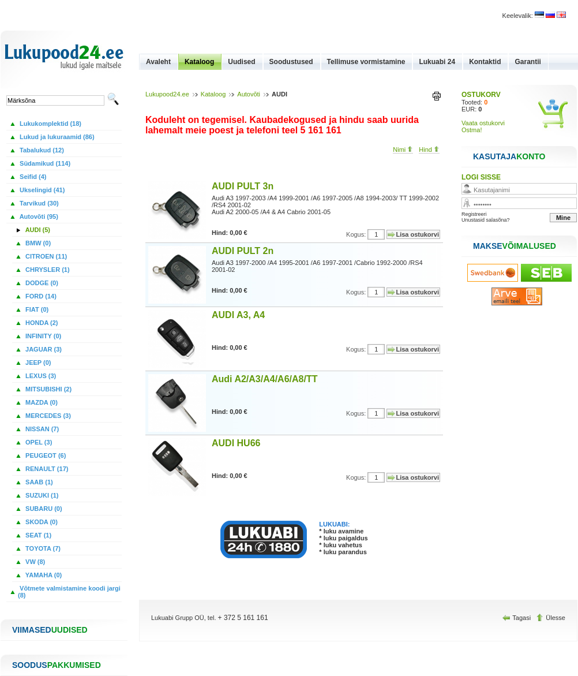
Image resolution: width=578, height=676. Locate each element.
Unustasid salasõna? (485, 220)
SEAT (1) (37, 535)
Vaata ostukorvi (483, 122)
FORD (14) (40, 296)
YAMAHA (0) (43, 575)
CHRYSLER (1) (47, 269)
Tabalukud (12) (41, 150)
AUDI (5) (37, 229)
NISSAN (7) (41, 428)
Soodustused (291, 62)
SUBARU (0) (43, 508)
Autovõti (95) (38, 216)
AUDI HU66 (236, 443)
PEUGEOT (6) (45, 455)
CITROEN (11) (45, 256)
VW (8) (34, 561)
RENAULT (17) (46, 468)
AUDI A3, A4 (238, 315)
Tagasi (517, 617)
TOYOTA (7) (42, 548)
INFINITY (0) (42, 336)
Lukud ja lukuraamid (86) (56, 136)
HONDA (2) (41, 322)
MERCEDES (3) (47, 415)
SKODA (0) (41, 521)
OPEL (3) (38, 442)
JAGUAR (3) (43, 349)
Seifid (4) (32, 176)
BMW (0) (37, 243)
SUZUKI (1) (41, 495)
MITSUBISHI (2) (48, 389)
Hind (429, 149)
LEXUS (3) (40, 375)
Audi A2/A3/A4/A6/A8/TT (264, 379)
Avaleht (158, 62)
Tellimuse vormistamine (366, 62)
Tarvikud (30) (38, 203)
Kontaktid (485, 62)
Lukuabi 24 (437, 62)
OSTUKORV (481, 95)
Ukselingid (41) (41, 189)
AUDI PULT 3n (242, 186)
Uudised (241, 62)
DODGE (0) (41, 282)
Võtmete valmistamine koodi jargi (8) (69, 592)
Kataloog (199, 62)
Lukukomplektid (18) (49, 123)
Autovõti (248, 94)
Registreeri (474, 214)
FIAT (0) (36, 309)
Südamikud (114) (44, 163)
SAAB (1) (38, 482)
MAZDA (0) (41, 402)
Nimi (403, 149)
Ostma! (471, 129)
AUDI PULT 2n (242, 251)
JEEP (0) (37, 362)
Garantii (528, 62)
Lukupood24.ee (167, 94)
